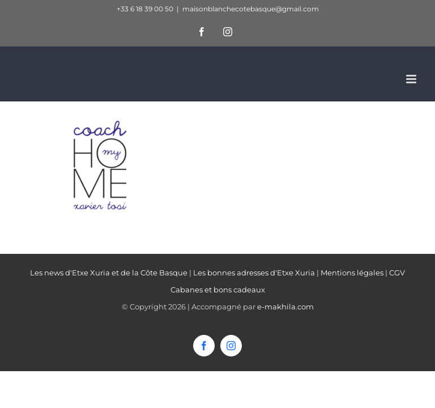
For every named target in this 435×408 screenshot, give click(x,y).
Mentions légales (352, 272)
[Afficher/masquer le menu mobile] (412, 79)
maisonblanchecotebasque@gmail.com (250, 9)
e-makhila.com (285, 306)
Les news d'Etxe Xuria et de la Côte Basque (108, 272)
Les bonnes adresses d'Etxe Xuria (254, 272)
